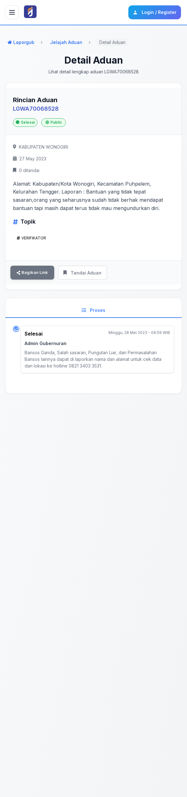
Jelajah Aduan (66, 42)
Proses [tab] (93, 310)
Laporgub (21, 42)
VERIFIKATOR (31, 238)
